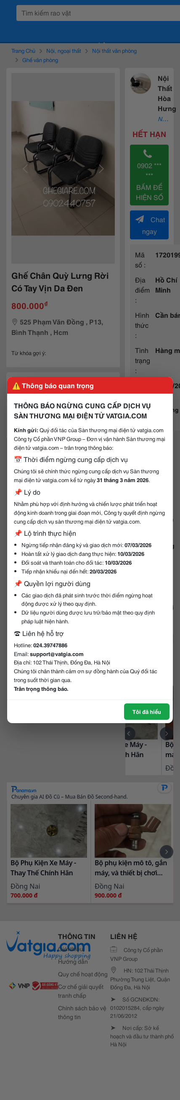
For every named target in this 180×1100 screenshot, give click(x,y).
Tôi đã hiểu (146, 711)
